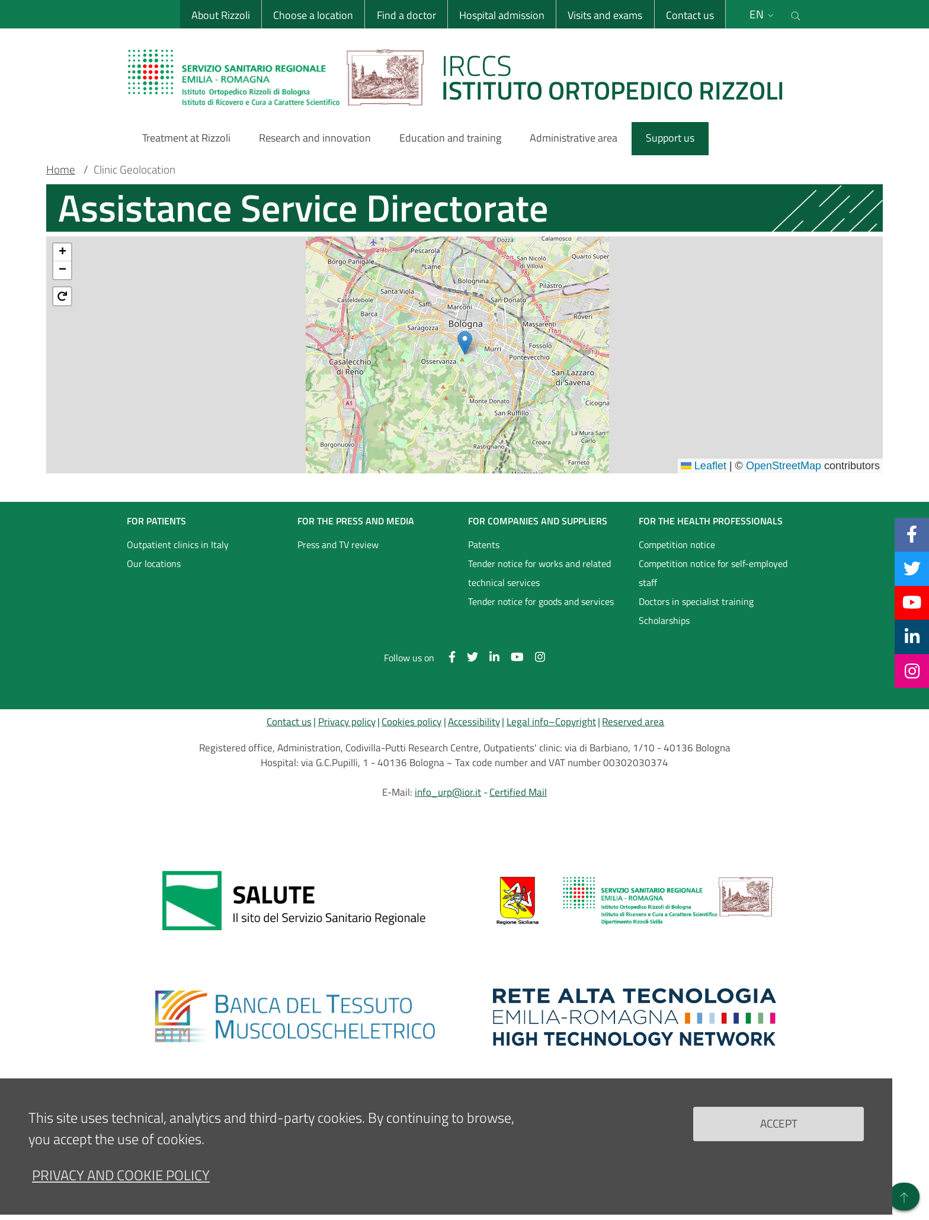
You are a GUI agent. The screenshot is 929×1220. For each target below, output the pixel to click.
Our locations (154, 563)
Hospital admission (501, 15)
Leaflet (703, 466)
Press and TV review (338, 544)
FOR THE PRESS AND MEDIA (355, 521)
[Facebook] (911, 534)
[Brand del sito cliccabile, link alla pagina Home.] (463, 77)
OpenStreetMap (783, 466)
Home (60, 169)
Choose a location (313, 15)
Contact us (689, 15)
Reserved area (633, 721)
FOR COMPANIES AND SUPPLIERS (537, 521)
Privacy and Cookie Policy (121, 1175)
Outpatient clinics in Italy (178, 544)
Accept (778, 1123)
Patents (483, 544)
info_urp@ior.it (448, 792)
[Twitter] (912, 568)
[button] (464, 343)
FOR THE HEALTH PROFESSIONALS (711, 521)
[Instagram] (912, 671)
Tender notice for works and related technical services (539, 573)
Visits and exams (605, 15)
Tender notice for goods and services (541, 601)
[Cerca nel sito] (795, 14)
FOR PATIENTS (156, 521)
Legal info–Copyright (551, 721)
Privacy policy (347, 721)
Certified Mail (518, 792)
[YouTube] (911, 603)
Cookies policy (411, 721)
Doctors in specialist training (696, 601)
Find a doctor (405, 15)
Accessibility (474, 721)
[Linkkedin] (912, 636)
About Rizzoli (220, 15)
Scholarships (664, 620)
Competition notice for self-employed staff (713, 573)
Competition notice (677, 544)
